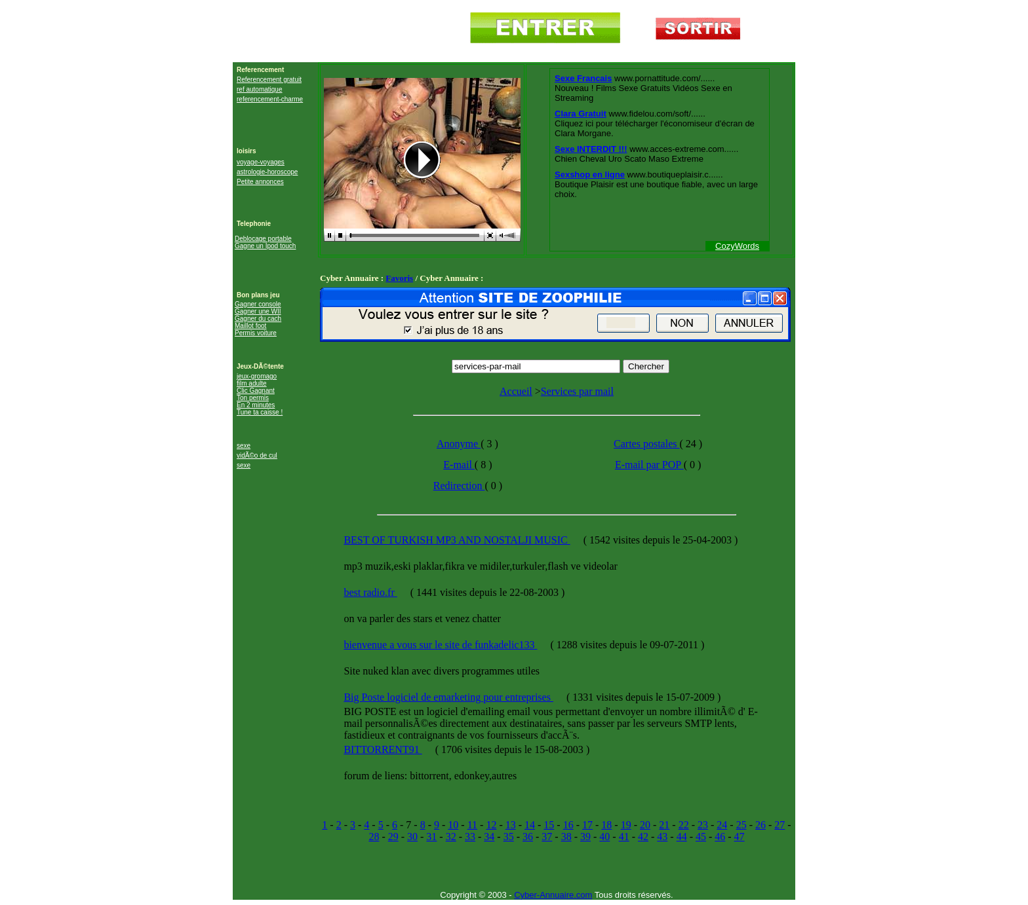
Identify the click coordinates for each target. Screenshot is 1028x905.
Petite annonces (260, 181)
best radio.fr (370, 592)
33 (470, 836)
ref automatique (260, 89)
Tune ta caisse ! (260, 412)
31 (431, 836)
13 (510, 824)
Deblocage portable (263, 238)
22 (684, 824)
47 (739, 836)
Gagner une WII (258, 311)
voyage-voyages (261, 162)
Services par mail (577, 391)
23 (703, 824)
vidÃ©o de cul (257, 455)
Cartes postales (646, 443)
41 (624, 836)
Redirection (459, 485)
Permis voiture (256, 333)
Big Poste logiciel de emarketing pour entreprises (448, 697)
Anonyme (459, 443)
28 (373, 836)
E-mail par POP (649, 464)
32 (451, 836)
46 (720, 836)
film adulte (252, 383)
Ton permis (253, 397)
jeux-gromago (257, 376)
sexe (243, 445)
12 (491, 824)
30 (412, 836)
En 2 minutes (256, 405)
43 (662, 836)
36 (528, 836)
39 (585, 836)
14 (529, 824)
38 (566, 836)
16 (568, 824)
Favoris (399, 278)
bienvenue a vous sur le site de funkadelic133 (440, 644)
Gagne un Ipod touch (265, 245)
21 (664, 824)
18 (606, 824)
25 (741, 824)
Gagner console (258, 304)
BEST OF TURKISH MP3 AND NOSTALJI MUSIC (457, 539)
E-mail (459, 464)
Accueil (516, 391)
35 (509, 836)
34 (489, 836)
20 (645, 824)
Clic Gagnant (256, 390)
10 (453, 824)
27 (779, 824)
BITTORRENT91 (383, 749)
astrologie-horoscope (267, 171)
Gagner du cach (258, 318)
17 (587, 824)
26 (760, 824)
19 (626, 824)
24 (722, 824)
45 (701, 836)
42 (643, 836)
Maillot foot (250, 325)
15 (549, 824)
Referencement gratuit (269, 79)
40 (604, 836)
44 (682, 836)
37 (547, 836)
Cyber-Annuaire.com (553, 895)
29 (393, 836)
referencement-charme (270, 99)
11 (472, 824)
